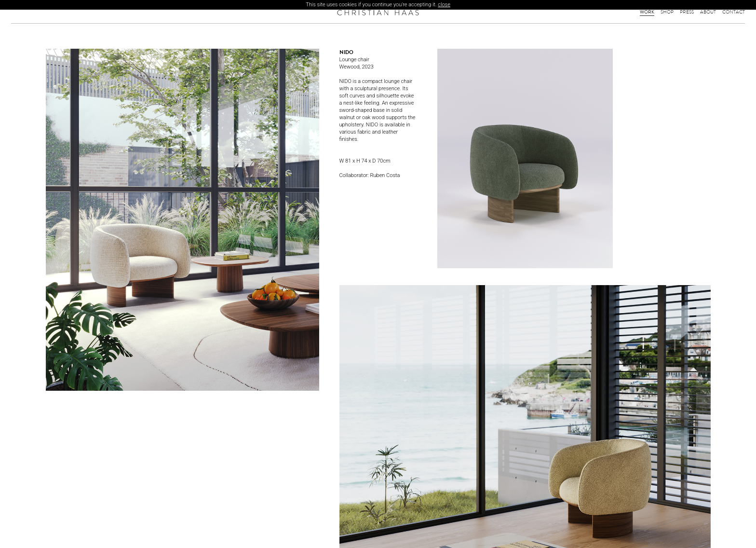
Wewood (349, 67)
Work (647, 12)
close (444, 4)
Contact (733, 12)
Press (687, 12)
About (708, 12)
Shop (667, 12)
